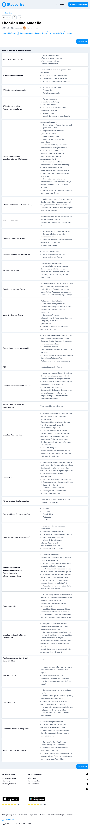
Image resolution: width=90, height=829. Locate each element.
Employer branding (34, 781)
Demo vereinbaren (33, 784)
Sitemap (70, 815)
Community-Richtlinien (9, 784)
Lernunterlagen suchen (9, 778)
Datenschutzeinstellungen (56, 815)
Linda (28, 28)
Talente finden (32, 778)
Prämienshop (6, 781)
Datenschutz (23, 815)
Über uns (42, 815)
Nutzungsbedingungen (9, 815)
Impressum (33, 815)
